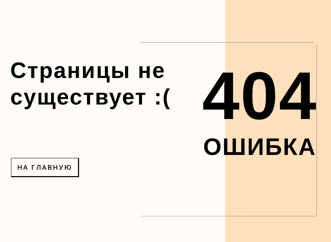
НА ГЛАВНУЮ (44, 167)
